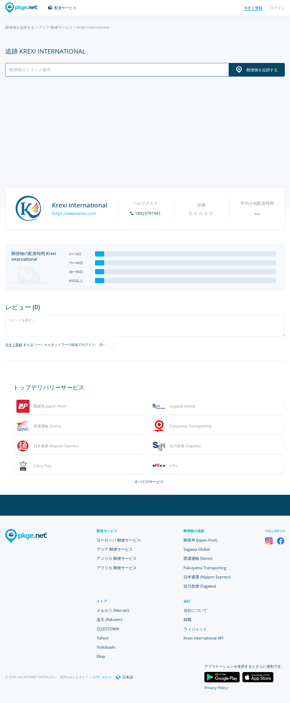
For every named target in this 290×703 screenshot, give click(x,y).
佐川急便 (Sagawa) (200, 586)
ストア (102, 601)
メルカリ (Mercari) (113, 610)
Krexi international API (203, 638)
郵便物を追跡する (19, 27)
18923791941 (148, 213)
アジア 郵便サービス (56, 27)
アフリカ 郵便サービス (117, 567)
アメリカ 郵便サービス (117, 558)
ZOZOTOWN (108, 628)
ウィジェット (195, 628)
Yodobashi (106, 647)
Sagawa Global (197, 549)
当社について (195, 610)
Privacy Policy (216, 687)
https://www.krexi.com (74, 213)
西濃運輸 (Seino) (198, 558)
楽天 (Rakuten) (109, 619)
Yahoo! (103, 638)
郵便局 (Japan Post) (200, 540)
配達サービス (65, 7)
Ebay (101, 656)
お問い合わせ (102, 677)
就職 (187, 619)
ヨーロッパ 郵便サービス (119, 540)
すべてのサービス (149, 481)
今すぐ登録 (13, 344)
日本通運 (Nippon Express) (207, 576)
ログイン (277, 7)
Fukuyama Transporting (205, 567)
